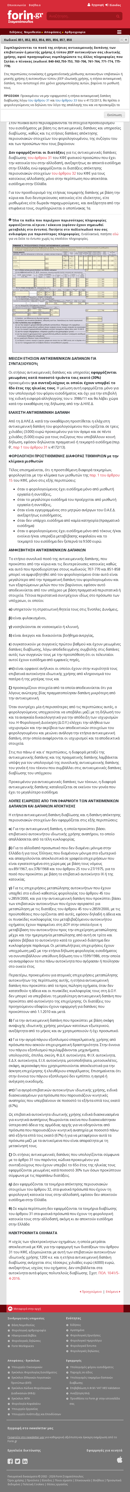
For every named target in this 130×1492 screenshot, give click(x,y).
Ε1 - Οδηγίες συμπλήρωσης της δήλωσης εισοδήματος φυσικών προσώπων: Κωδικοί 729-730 (66, 293)
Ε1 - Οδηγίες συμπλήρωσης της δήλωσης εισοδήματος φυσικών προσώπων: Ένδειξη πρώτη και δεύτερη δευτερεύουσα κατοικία (29, 265)
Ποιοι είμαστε (63, 1480)
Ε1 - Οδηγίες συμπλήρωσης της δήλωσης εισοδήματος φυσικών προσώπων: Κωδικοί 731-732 (102, 297)
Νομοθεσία (33, 32)
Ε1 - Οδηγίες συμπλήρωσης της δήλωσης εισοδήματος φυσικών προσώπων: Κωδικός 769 (94, 318)
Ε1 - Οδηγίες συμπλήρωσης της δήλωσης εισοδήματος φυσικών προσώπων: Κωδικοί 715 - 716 (102, 303)
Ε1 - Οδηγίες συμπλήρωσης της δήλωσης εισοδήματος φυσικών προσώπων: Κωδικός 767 (20, 310)
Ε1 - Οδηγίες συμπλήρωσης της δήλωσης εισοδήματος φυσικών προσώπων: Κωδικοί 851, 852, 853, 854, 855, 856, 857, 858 (102, 282)
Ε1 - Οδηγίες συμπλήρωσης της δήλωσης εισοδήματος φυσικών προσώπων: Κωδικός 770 (94, 320)
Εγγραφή (96, 5)
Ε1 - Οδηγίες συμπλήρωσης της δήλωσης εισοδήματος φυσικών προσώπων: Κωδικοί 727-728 (102, 342)
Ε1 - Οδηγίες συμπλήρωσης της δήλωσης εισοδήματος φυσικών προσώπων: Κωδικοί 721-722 (102, 327)
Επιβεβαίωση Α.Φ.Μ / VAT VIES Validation (95, 1388)
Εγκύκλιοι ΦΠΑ (21, 1398)
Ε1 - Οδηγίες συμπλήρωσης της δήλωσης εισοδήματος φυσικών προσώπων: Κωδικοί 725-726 (102, 340)
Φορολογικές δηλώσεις (26, 1341)
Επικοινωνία (17, 5)
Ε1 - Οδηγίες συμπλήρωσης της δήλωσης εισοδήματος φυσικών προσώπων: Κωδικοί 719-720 (102, 324)
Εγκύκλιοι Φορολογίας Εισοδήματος (34, 1372)
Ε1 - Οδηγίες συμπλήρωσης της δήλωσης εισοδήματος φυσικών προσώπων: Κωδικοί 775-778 (81, 282)
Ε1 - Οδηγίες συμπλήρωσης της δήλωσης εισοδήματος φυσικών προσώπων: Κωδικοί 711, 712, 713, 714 (102, 293)
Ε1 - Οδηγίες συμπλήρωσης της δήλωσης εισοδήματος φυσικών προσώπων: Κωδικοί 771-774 (72, 282)
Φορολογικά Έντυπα (83, 1346)
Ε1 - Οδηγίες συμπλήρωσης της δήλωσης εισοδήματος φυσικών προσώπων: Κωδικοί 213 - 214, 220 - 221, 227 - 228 (97, 263)
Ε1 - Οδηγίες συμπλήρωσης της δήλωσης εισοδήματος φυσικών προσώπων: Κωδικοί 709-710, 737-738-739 (65, 303)
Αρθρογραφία (75, 32)
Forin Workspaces (23, 1346)
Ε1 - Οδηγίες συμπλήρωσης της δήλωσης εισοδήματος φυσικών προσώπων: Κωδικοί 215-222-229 (105, 263)
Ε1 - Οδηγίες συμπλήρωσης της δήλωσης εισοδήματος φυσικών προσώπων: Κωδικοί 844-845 (20, 293)
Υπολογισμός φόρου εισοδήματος (92, 1367)
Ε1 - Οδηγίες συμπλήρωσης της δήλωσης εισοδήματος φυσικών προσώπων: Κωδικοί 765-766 (102, 310)
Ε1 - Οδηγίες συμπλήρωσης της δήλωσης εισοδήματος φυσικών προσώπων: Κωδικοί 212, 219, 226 (86, 263)
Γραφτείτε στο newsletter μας (26, 1437)
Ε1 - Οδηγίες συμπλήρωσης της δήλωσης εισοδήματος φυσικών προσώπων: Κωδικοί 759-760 (102, 337)
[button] (126, 39)
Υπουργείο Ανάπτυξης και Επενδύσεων (36, 1414)
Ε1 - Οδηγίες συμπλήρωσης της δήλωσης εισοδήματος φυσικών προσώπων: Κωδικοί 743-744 (102, 331)
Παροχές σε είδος (81, 1372)
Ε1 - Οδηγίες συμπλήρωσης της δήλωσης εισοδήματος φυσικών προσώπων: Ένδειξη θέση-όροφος (77, 263)
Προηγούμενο (91, 1291)
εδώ (116, 234)
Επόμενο (113, 1291)
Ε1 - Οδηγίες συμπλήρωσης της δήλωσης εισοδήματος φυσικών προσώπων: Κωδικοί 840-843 (23, 282)
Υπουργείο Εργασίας (25, 1409)
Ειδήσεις (16, 32)
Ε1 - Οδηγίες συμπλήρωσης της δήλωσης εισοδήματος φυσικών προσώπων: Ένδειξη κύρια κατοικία (29, 258)
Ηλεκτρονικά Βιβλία (24, 1335)
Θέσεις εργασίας (57, 1484)
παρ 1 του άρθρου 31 (30, 447)
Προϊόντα (33, 1480)
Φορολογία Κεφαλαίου (26, 1404)
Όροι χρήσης (16, 1480)
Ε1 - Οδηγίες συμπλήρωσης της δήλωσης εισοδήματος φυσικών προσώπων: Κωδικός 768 (20, 315)
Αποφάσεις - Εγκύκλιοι (24, 1360)
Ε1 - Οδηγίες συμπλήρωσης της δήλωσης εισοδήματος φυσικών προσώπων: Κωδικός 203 (65, 258)
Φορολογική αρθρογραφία (29, 1330)
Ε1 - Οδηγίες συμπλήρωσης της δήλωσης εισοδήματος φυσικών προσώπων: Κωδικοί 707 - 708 (101, 270)
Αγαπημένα (77, 1330)
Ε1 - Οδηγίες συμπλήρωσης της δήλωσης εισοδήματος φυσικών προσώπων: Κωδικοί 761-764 (64, 282)
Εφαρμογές (73, 1360)
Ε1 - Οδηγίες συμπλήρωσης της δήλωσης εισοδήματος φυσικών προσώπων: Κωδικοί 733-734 (74, 293)
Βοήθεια (35, 5)
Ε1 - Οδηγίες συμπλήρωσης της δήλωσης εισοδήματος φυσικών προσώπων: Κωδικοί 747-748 (82, 293)
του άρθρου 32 (64, 173)
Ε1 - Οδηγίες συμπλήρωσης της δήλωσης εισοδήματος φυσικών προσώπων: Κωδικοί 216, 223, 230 (113, 262)
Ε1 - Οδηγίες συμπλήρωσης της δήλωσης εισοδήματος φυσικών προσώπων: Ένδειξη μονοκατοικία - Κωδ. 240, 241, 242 (71, 262)
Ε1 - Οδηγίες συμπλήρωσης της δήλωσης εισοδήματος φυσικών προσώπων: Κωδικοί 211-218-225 (81, 263)
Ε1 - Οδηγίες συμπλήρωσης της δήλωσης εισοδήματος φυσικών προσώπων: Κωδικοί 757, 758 (39, 315)
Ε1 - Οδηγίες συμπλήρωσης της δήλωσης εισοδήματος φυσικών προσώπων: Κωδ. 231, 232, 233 (90, 263)
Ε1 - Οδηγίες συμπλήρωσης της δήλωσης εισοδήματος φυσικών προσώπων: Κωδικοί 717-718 (58, 293)
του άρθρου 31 (40, 157)
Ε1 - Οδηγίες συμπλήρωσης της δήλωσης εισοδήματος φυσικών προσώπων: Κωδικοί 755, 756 (39, 310)
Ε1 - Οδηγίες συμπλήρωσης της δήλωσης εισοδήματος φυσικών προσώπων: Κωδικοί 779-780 (41, 293)
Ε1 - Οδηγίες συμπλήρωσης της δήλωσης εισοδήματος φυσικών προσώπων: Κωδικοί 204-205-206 (54, 263)
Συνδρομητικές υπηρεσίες (26, 1318)
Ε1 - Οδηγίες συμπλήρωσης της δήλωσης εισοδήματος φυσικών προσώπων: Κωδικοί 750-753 (44, 282)
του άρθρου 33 (66, 100)
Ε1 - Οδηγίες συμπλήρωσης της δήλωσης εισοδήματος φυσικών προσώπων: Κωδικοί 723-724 (102, 329)
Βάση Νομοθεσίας (23, 1325)
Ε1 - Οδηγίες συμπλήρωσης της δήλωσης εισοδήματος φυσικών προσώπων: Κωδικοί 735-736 (102, 335)
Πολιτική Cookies (33, 1484)
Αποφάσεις (53, 32)
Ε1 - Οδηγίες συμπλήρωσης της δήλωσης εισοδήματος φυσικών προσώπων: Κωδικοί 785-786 (49, 293)
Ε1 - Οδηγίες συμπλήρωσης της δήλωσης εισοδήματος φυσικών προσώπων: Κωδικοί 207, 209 (65, 264)
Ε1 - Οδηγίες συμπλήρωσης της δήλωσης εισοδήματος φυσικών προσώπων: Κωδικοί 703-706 (57, 282)
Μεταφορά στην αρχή (27, 1309)
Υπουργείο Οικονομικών (27, 1367)
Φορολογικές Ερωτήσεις (85, 1335)
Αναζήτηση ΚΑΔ (80, 1393)
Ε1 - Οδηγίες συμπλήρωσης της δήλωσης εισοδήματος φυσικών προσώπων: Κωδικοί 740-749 (55, 312)
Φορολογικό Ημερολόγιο (86, 1340)
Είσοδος (113, 5)
